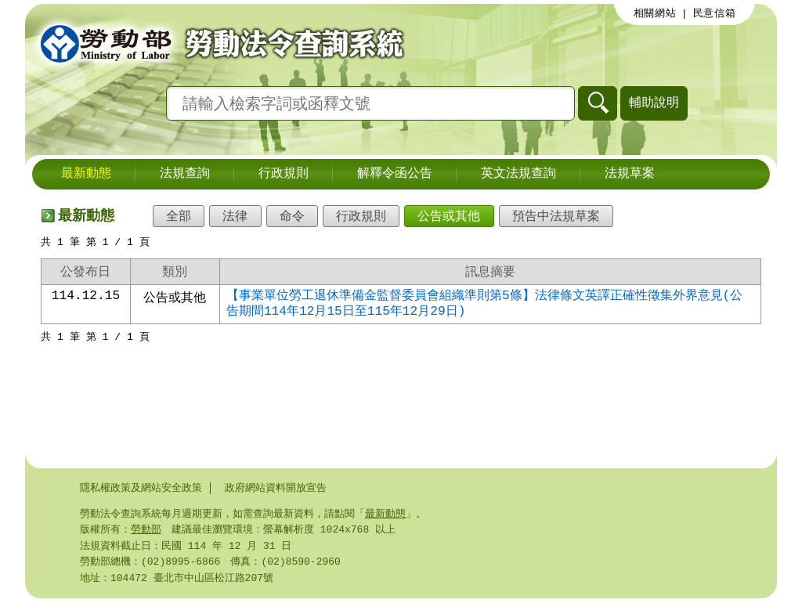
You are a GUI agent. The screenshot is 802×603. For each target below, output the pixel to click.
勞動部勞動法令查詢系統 (217, 43)
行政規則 (283, 173)
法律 (234, 216)
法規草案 (630, 173)
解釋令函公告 (394, 173)
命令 (292, 216)
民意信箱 (714, 13)
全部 (178, 216)
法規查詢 (185, 173)
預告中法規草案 (556, 216)
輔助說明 (654, 102)
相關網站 (655, 13)
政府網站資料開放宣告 (276, 488)
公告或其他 (448, 216)
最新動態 (86, 173)
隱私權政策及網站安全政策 (141, 488)
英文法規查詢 (518, 173)
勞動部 (146, 531)
